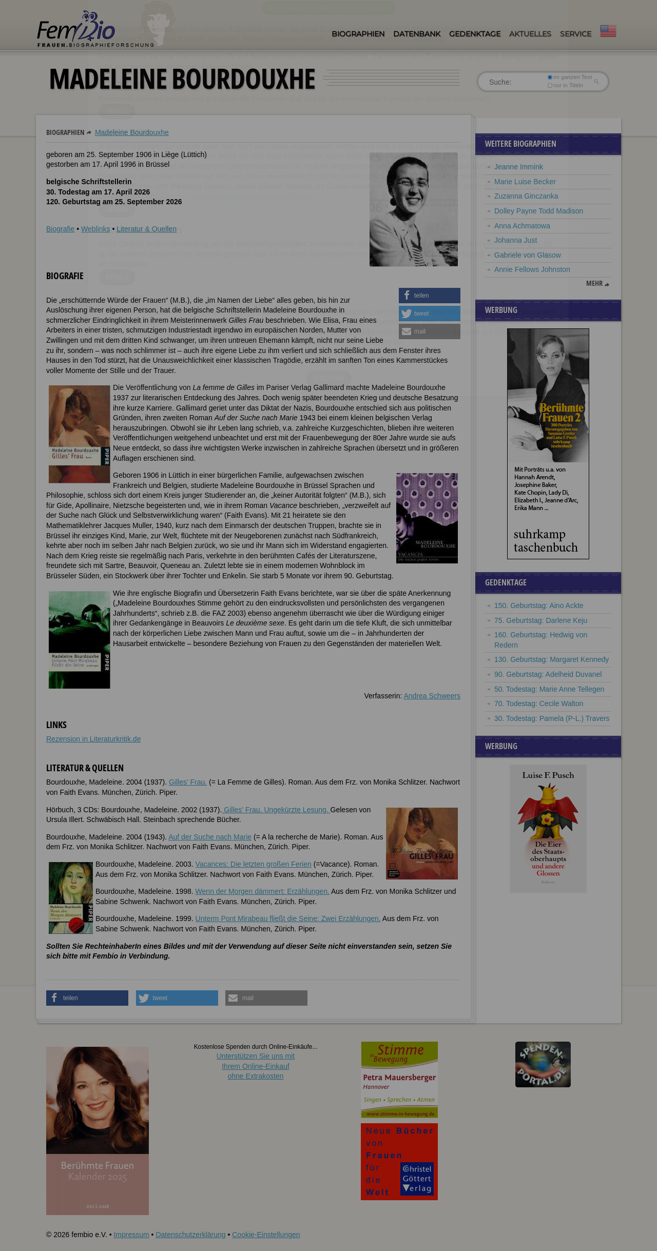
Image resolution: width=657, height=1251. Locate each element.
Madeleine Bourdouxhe (132, 132)
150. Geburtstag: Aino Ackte (539, 605)
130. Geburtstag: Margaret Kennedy (551, 659)
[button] (429, 295)
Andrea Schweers (431, 696)
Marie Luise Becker (525, 182)
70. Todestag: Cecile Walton (539, 703)
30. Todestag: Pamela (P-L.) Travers (552, 718)
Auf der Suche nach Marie (210, 837)
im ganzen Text (570, 77)
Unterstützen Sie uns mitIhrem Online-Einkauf (256, 1066)
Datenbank (416, 33)
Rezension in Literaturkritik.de (93, 739)
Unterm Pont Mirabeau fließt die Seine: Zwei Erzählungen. (288, 918)
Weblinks (95, 229)
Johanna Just (515, 240)
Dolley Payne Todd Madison (538, 211)
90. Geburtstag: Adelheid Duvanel (548, 674)
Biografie (60, 229)
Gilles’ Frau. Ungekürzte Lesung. (276, 810)
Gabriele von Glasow (527, 255)
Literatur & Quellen (147, 229)
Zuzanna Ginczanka (526, 196)
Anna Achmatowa (522, 226)
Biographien (358, 33)
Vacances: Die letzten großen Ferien (254, 864)
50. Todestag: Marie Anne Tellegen (549, 689)
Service (575, 33)
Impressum (131, 1234)
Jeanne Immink (518, 167)
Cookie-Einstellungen (266, 1234)
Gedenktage (474, 33)
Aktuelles (530, 33)
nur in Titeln (565, 85)
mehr (594, 283)
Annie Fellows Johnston (532, 269)
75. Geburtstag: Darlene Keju (540, 620)
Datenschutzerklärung (190, 1234)
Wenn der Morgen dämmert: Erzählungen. (263, 891)
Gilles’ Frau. (188, 782)
